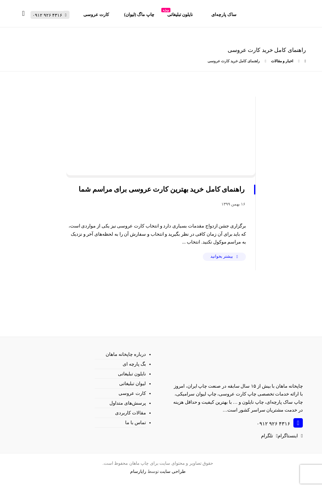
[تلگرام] (269, 435)
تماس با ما (135, 422)
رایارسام (138, 471)
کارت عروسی (132, 393)
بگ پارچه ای (134, 364)
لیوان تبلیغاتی (132, 383)
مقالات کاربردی (130, 412)
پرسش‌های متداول (127, 403)
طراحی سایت (173, 471)
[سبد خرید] (23, 13)
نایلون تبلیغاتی (132, 373)
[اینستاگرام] (290, 435)
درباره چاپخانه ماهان (126, 354)
